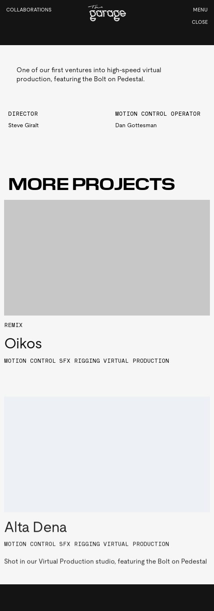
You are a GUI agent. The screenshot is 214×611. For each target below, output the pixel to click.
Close (200, 22)
